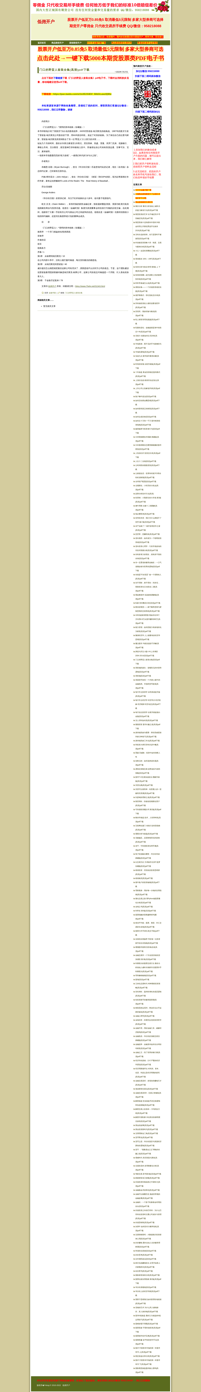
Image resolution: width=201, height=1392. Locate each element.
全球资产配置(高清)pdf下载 (145, 482)
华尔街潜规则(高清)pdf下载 (145, 1287)
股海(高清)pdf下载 (142, 980)
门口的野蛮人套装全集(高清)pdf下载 (64, 69)
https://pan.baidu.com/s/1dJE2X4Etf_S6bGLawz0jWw (82, 94)
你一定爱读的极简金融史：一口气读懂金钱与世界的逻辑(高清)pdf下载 (148, 567)
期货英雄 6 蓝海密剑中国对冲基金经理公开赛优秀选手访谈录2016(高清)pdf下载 (147, 226)
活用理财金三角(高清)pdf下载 (146, 1133)
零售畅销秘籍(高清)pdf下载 (145, 976)
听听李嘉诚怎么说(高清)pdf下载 (147, 283)
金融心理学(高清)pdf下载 (145, 1016)
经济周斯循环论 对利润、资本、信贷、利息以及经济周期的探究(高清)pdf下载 (147, 1073)
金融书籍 (52, 293)
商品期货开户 (57, 43)
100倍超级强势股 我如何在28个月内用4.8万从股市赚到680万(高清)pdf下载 (147, 619)
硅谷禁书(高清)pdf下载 (144, 1271)
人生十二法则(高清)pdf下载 (145, 461)
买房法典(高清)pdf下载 (144, 785)
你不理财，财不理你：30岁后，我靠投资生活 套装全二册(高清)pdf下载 (147, 587)
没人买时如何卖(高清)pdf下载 (146, 720)
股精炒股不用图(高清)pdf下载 (146, 1324)
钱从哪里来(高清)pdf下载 (145, 514)
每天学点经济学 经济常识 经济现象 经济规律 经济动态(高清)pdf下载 (148, 704)
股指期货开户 (75, 43)
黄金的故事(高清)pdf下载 (145, 1125)
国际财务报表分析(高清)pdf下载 (147, 1275)
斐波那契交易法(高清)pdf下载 (146, 1089)
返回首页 (42, 43)
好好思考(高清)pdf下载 (144, 1255)
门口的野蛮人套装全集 (73, 293)
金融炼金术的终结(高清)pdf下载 (147, 1190)
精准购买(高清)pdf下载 (144, 878)
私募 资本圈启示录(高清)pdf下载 (147, 603)
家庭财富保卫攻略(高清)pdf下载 (147, 1178)
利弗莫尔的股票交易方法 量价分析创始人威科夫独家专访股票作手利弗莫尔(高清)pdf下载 (148, 967)
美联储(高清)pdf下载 (143, 676)
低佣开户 (46, 21)
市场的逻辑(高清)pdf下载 (145, 352)
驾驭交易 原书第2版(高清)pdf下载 (148, 1174)
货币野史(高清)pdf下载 (144, 1137)
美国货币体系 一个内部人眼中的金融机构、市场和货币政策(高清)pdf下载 (147, 684)
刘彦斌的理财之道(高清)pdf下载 (147, 797)
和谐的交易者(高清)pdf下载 (145, 1251)
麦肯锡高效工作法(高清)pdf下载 (147, 741)
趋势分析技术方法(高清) (144, 494)
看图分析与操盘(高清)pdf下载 (146, 834)
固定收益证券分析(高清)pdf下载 (147, 1356)
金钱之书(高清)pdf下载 (144, 907)
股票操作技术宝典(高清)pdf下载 (147, 1336)
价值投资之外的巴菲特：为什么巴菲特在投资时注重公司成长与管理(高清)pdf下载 (148, 1214)
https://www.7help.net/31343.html (90, 286)
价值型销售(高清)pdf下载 (145, 1223)
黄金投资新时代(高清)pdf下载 (146, 1129)
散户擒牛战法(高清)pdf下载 (145, 397)
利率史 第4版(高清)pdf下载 (145, 911)
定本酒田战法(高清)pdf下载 (145, 1259)
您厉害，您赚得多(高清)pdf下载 (147, 534)
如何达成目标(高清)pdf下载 (145, 417)
